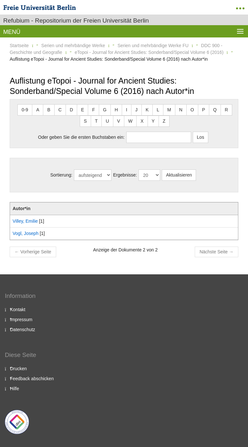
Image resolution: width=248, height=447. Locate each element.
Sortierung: (61, 175)
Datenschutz (22, 329)
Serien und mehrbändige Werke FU (153, 45)
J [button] (136, 109)
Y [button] (153, 121)
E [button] (82, 109)
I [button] (126, 109)
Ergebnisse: (125, 175)
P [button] (203, 109)
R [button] (226, 109)
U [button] (107, 121)
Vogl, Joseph (25, 233)
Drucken (18, 368)
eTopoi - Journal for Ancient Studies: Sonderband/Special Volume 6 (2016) (149, 52)
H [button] (116, 109)
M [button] (169, 109)
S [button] (85, 121)
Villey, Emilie (25, 221)
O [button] (192, 109)
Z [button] (164, 121)
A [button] (37, 109)
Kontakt (17, 309)
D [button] (71, 109)
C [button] (60, 109)
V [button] (118, 121)
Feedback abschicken (32, 378)
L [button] (158, 109)
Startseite (19, 45)
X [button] (141, 121)
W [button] (130, 121)
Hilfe (14, 388)
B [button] (48, 109)
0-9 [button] (25, 109)
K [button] (147, 109)
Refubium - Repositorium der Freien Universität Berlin (76, 20)
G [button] (105, 109)
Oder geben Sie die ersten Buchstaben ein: (81, 137)
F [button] (93, 109)
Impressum (21, 319)
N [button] (180, 109)
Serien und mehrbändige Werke (73, 45)
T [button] (96, 121)
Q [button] (215, 109)
